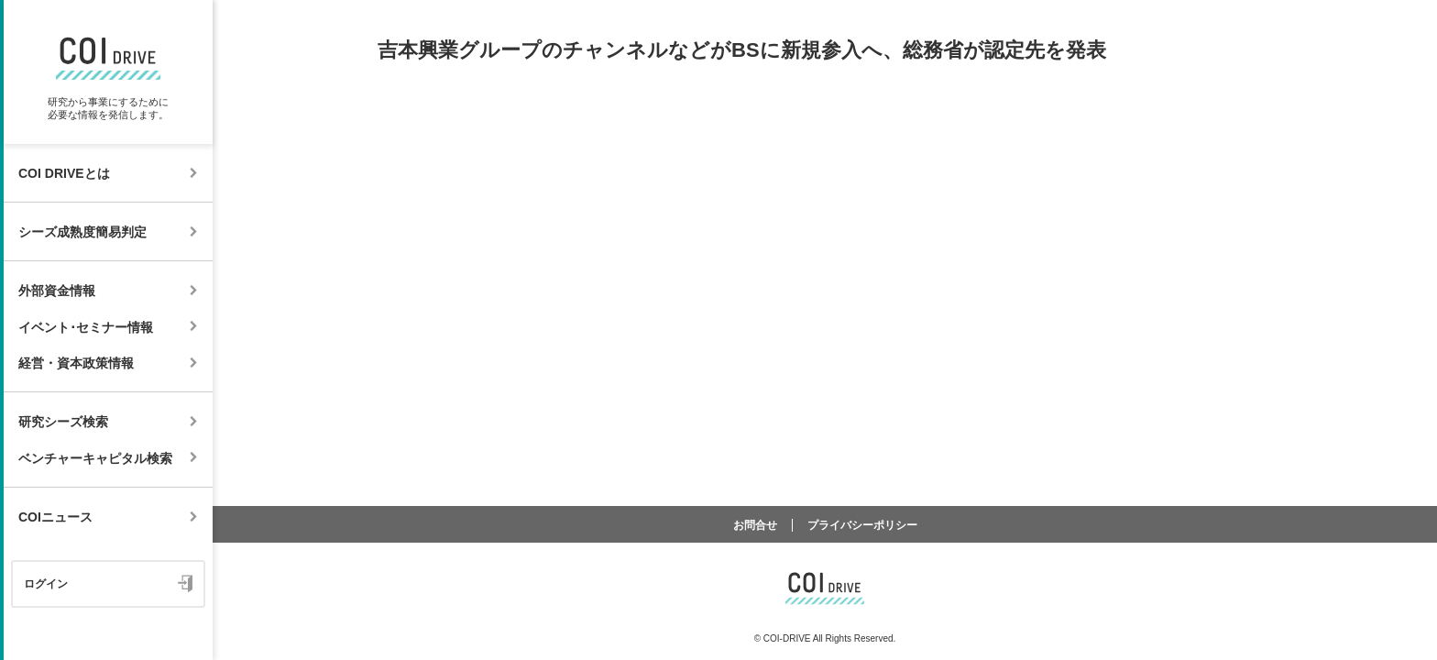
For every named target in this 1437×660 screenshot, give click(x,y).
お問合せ (755, 525)
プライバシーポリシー (862, 525)
